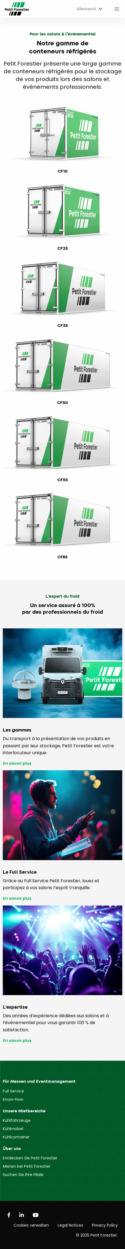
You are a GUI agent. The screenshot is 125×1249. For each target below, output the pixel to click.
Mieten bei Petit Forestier (26, 1166)
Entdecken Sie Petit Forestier (30, 1158)
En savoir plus (17, 763)
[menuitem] (88, 9)
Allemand (86, 9)
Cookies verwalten (31, 1225)
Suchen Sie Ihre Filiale (23, 1174)
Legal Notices (70, 1225)
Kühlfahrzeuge (17, 1120)
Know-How (13, 1099)
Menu (116, 9)
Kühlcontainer (16, 1137)
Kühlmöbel (13, 1128)
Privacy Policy (105, 1225)
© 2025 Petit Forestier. (97, 1235)
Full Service (13, 1091)
